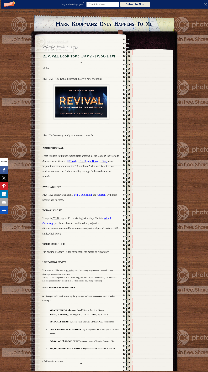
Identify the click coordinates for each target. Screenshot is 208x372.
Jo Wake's (70, 270)
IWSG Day (58, 218)
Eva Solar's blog (72, 277)
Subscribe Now (135, 4)
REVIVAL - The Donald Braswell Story (63, 78)
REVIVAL (48, 194)
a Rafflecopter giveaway (53, 361)
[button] (73, 4)
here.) (58, 233)
